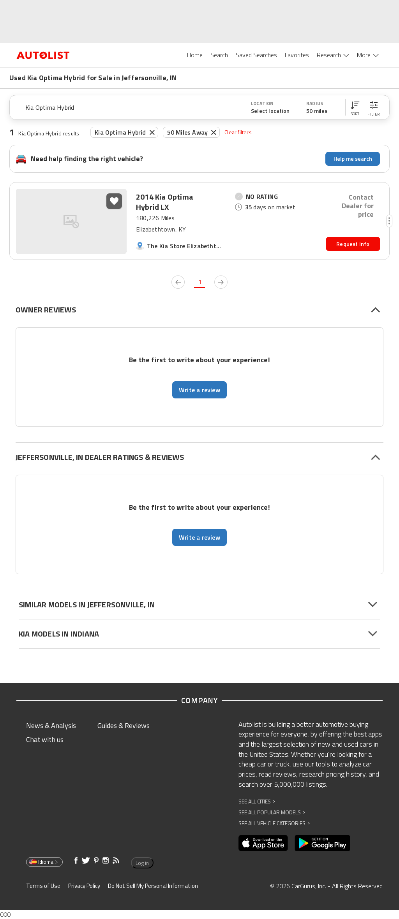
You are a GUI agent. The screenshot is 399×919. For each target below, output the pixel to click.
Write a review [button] (199, 390)
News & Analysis (51, 725)
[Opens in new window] (263, 843)
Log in (142, 863)
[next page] (221, 282)
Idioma (43, 862)
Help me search (353, 158)
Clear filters (238, 132)
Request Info (352, 244)
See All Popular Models (271, 812)
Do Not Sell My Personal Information (153, 885)
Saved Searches (256, 55)
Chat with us (45, 739)
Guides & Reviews (123, 725)
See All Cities (256, 801)
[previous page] (178, 282)
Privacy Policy (84, 885)
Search (219, 55)
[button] (355, 107)
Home (195, 55)
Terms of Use (43, 885)
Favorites (297, 55)
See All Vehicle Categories (274, 823)
